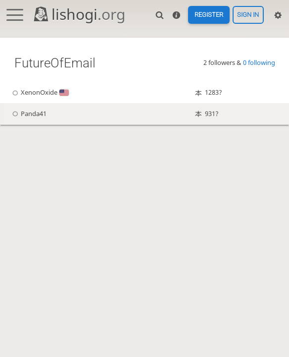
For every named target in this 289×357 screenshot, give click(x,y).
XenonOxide (39, 92)
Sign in (248, 15)
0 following (259, 63)
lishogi (79, 14)
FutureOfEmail (55, 63)
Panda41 (28, 114)
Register (208, 15)
